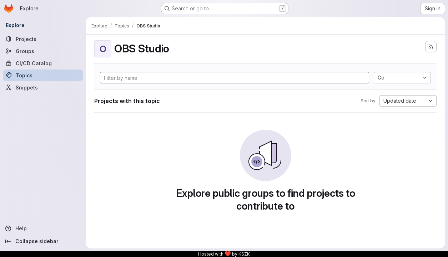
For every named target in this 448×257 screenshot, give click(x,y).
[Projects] (43, 39)
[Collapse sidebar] (43, 241)
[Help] (43, 228)
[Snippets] (43, 87)
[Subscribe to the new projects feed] (431, 46)
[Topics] (43, 75)
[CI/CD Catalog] (43, 63)
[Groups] (43, 51)
